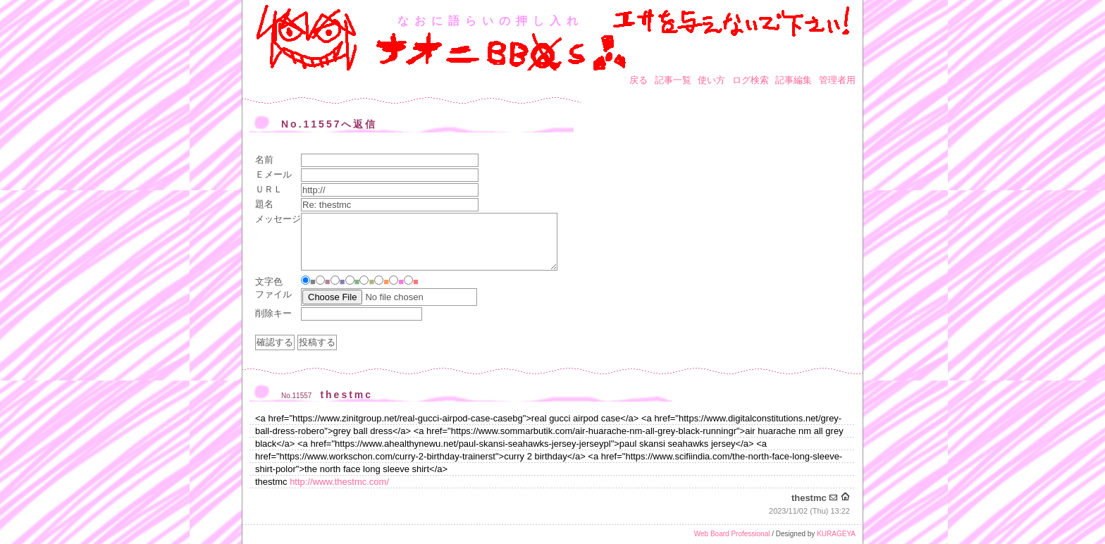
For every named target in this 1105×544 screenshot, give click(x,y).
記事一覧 (673, 80)
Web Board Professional (732, 534)
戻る (638, 80)
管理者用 (837, 80)
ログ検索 (750, 80)
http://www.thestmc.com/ (339, 481)
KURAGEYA (836, 534)
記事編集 (793, 80)
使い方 (711, 80)
